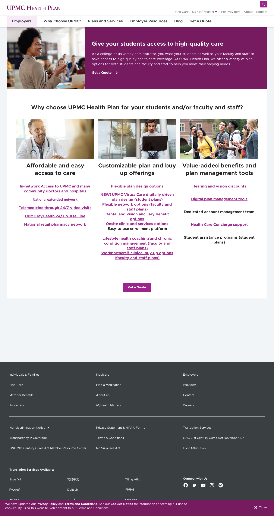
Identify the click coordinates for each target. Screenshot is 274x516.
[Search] (263, 4)
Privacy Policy (47, 504)
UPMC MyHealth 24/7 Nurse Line (55, 216)
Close (260, 507)
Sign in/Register (203, 11)
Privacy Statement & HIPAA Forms (120, 427)
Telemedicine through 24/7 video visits (55, 208)
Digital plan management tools (219, 199)
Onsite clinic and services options (137, 224)
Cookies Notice (122, 504)
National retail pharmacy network (55, 224)
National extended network (55, 199)
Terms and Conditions (80, 504)
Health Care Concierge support (219, 225)
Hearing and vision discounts (219, 186)
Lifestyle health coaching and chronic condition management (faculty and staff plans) (137, 243)
